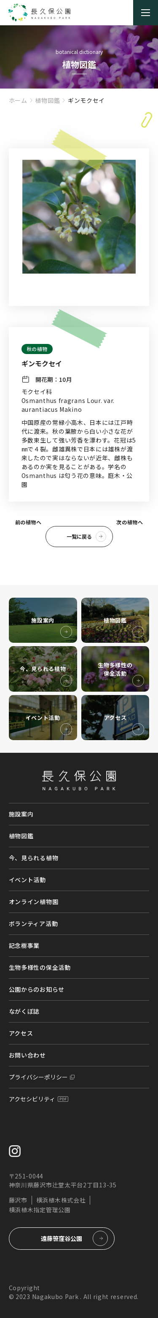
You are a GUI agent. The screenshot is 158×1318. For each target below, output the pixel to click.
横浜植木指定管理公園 (40, 1209)
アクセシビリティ (32, 1099)
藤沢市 (18, 1200)
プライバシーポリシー (38, 1077)
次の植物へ (129, 522)
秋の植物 (37, 348)
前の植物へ (28, 522)
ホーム (18, 100)
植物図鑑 (47, 100)
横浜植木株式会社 (61, 1200)
